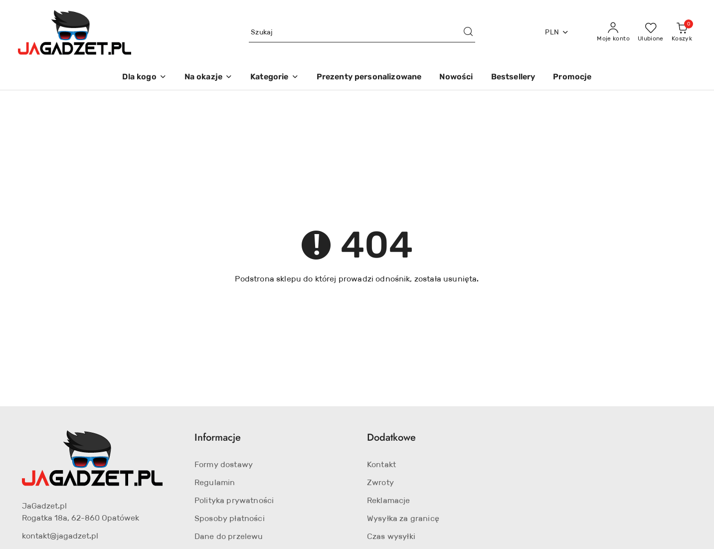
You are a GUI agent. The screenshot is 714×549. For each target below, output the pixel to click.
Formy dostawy (223, 464)
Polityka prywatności (234, 500)
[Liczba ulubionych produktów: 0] (651, 32)
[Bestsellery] (513, 77)
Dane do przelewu (228, 536)
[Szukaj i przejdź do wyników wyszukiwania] (468, 32)
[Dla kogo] (144, 77)
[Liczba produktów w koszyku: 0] (682, 32)
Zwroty (380, 482)
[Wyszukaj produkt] (362, 32)
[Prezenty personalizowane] (369, 77)
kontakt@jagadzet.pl (60, 536)
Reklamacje (388, 500)
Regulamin (214, 482)
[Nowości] (456, 77)
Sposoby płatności (229, 518)
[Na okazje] (208, 77)
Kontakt (381, 464)
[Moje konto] (613, 32)
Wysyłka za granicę (403, 518)
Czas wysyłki (391, 536)
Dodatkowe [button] (391, 437)
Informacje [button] (217, 437)
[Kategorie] (274, 77)
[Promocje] (572, 77)
